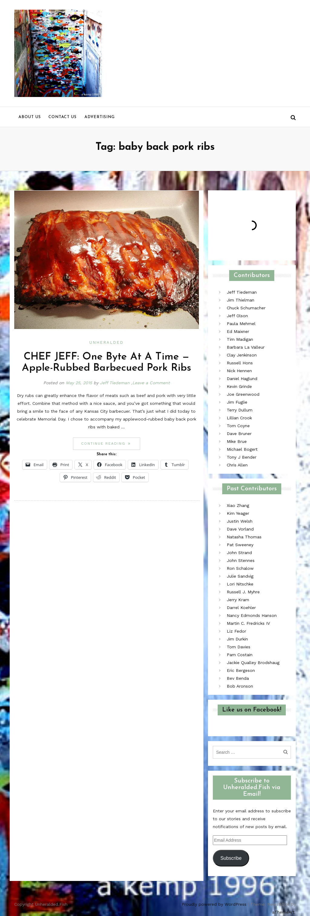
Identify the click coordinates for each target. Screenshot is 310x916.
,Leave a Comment (150, 382)
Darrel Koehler (241, 607)
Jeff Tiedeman (115, 382)
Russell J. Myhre (243, 591)
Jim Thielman (240, 300)
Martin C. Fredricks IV (248, 623)
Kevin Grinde (239, 386)
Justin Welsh (239, 521)
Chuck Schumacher (246, 307)
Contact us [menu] (62, 117)
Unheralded (106, 342)
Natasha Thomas (244, 536)
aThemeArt (283, 912)
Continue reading (110, 443)
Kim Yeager (238, 513)
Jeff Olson (237, 315)
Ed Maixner (238, 331)
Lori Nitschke (240, 584)
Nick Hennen (239, 370)
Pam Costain (239, 654)
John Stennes (241, 560)
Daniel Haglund (242, 378)
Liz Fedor (236, 631)
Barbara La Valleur (246, 347)
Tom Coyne (238, 425)
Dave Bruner (239, 433)
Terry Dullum (239, 410)
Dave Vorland (240, 529)
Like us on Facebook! (251, 710)
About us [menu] (29, 117)
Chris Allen (237, 465)
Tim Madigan (240, 339)
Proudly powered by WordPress (214, 904)
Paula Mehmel (241, 323)
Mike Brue (237, 441)
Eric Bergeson (241, 670)
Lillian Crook (239, 417)
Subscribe (231, 858)
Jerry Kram (238, 599)
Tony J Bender (241, 457)
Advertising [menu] (99, 117)
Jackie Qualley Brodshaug (253, 662)
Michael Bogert (242, 449)
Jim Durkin (237, 639)
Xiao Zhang (238, 505)
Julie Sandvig (240, 576)
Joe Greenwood (243, 394)
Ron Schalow (240, 568)
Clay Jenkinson (242, 355)
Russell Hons (240, 362)
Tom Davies (238, 646)
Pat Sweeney (240, 544)
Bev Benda (238, 678)
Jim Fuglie (237, 402)
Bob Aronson (240, 686)
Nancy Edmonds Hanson (252, 615)
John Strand (239, 552)
